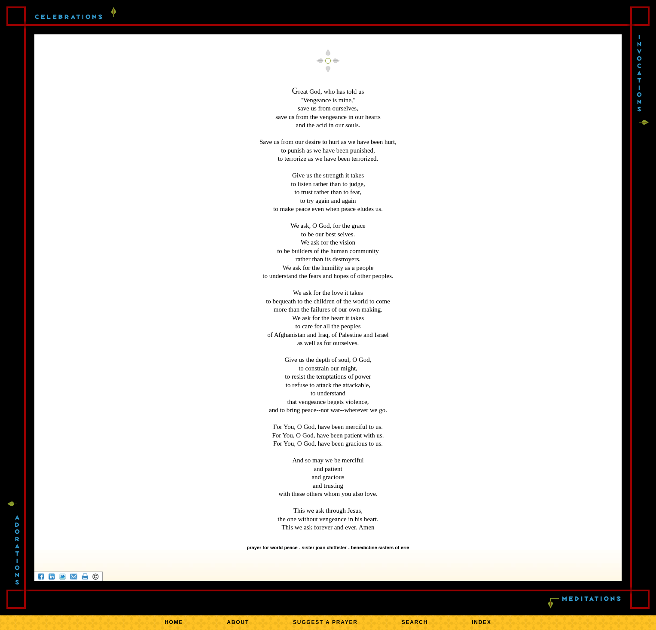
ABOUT (238, 622)
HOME (174, 622)
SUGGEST (325, 622)
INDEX (481, 622)
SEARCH (415, 622)
